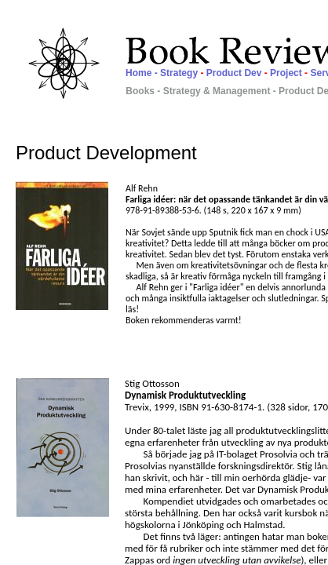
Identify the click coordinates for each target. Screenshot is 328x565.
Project (287, 72)
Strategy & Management (217, 91)
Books (141, 91)
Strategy (180, 72)
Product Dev (235, 72)
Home (138, 72)
